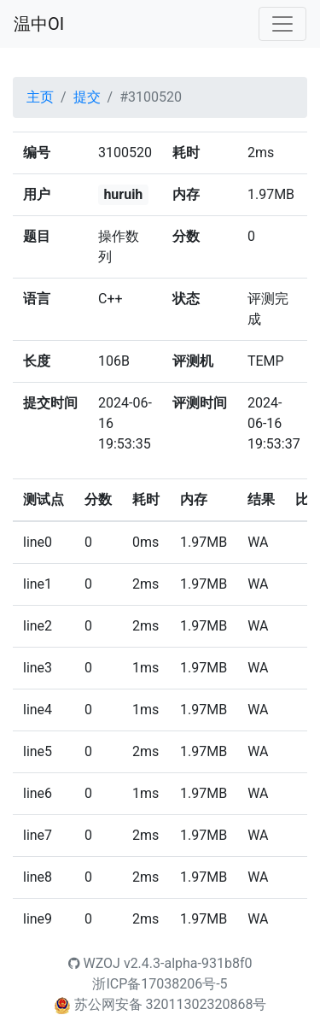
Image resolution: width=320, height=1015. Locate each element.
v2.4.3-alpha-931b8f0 (188, 963)
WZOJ (94, 963)
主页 (40, 97)
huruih (123, 194)
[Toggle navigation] (282, 24)
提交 (87, 97)
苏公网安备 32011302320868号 (170, 1004)
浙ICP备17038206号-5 (159, 984)
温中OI (39, 24)
